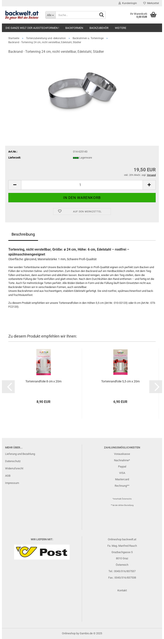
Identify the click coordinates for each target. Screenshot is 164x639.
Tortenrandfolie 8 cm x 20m (43, 381)
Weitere (120, 27)
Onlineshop (69, 633)
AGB (7, 475)
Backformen (74, 27)
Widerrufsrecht (14, 468)
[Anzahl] (82, 185)
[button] (14, 185)
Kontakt (122, 590)
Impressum (12, 483)
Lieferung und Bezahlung (20, 453)
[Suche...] (50, 15)
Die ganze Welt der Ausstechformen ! (32, 27)
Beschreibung (23, 234)
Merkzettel (151, 3)
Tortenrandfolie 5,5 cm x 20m (120, 381)
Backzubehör (98, 27)
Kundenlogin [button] (128, 3)
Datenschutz (12, 461)
